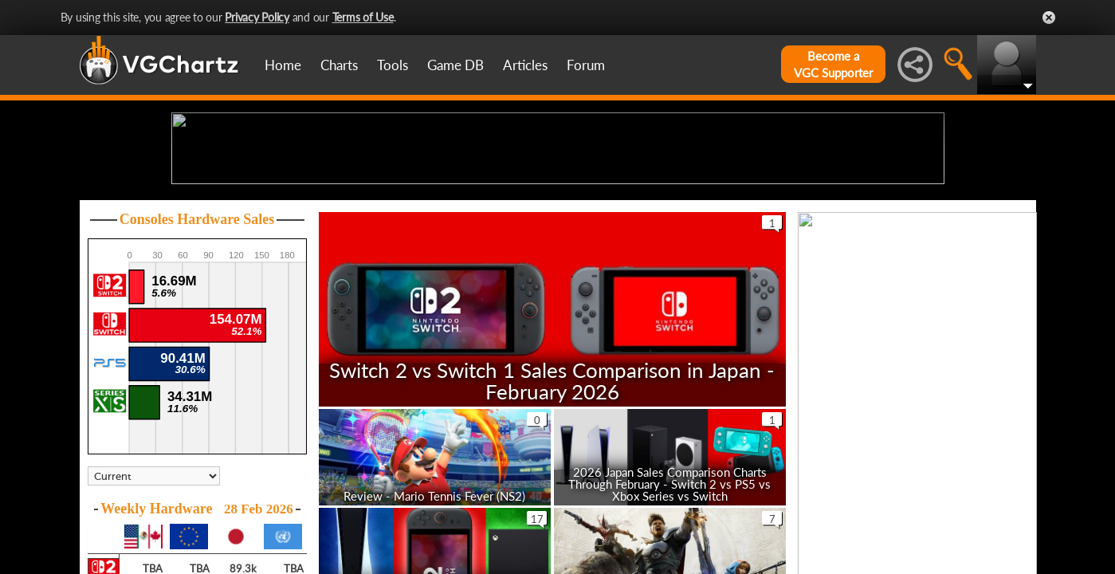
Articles (525, 65)
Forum (586, 65)
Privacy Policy (257, 17)
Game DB (455, 65)
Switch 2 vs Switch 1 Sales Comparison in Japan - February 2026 (552, 503)
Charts (339, 65)
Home (283, 65)
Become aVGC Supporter (833, 64)
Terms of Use (363, 17)
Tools (392, 65)
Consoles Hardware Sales (197, 343)
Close (1048, 17)
